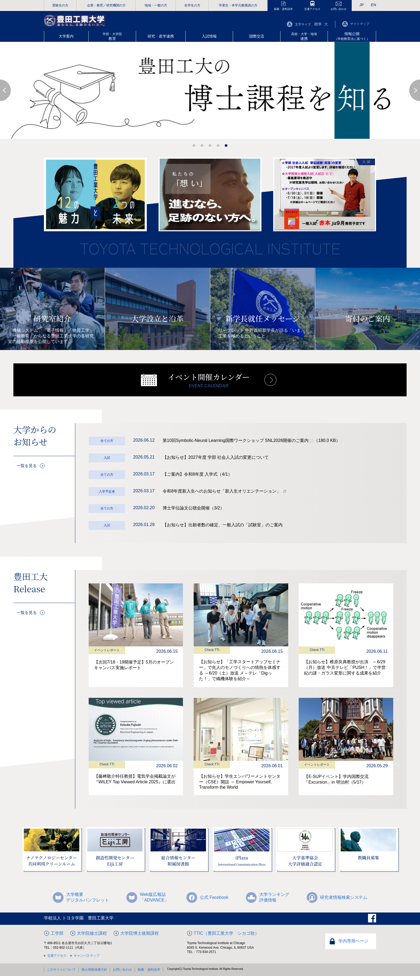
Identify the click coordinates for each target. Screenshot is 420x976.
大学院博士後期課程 (139, 933)
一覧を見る (24, 464)
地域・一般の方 (156, 5)
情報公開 (352, 36)
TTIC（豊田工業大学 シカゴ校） (226, 933)
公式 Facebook (214, 897)
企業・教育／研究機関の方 (106, 5)
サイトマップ (359, 24)
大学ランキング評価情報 (274, 897)
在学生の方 (192, 5)
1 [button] (194, 145)
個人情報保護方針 (94, 969)
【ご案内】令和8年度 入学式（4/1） (197, 474)
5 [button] (226, 145)
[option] (210, 90)
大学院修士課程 (92, 933)
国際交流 (256, 36)
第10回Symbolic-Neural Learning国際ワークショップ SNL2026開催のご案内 (251, 440)
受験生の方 (60, 5)
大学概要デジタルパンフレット (87, 897)
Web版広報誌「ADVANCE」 (154, 897)
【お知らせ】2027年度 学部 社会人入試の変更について (216, 457)
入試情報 (209, 36)
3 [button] (210, 145)
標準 (318, 24)
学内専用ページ (353, 941)
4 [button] (218, 145)
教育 (112, 36)
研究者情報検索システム (343, 897)
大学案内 (66, 36)
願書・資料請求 (283, 9)
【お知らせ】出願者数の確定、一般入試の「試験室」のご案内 (223, 525)
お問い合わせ (339, 9)
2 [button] (202, 145)
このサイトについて (61, 969)
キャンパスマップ (86, 956)
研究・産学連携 (161, 36)
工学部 (57, 933)
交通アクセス (312, 9)
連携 (304, 36)
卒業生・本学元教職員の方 (238, 5)
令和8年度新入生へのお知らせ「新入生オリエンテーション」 (222, 491)
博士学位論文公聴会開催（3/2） (193, 508)
